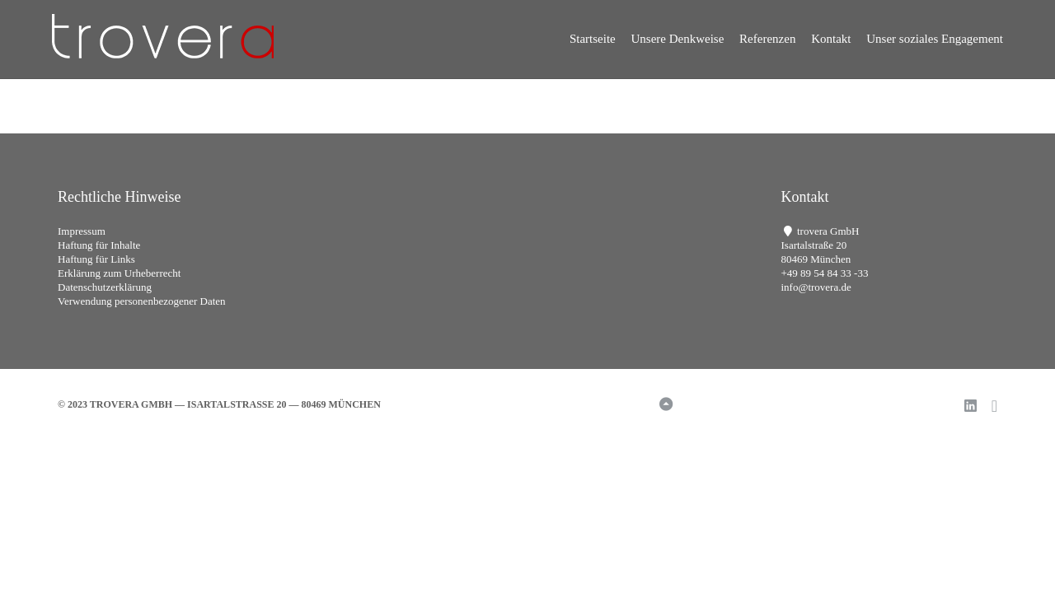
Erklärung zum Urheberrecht (119, 273)
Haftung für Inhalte (99, 245)
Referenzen (767, 38)
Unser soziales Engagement (934, 38)
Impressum (82, 231)
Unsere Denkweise (677, 38)
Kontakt (831, 38)
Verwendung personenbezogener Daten (142, 301)
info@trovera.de (816, 287)
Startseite (593, 38)
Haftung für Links (96, 259)
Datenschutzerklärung (105, 287)
